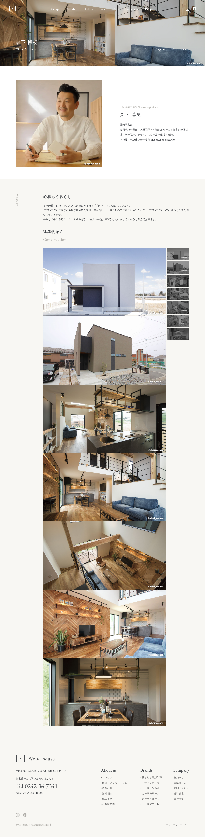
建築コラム (180, 782)
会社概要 (179, 798)
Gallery (89, 9)
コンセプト (108, 777)
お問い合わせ (181, 788)
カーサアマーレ (150, 804)
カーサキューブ (150, 798)
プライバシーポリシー (177, 825)
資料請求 (179, 793)
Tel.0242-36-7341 (37, 786)
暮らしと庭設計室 (152, 777)
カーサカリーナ (150, 793)
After (117, 9)
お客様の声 (108, 804)
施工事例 (107, 798)
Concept (55, 9)
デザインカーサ (150, 782)
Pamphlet (150, 9)
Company (132, 9)
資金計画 (107, 788)
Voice (103, 9)
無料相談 (107, 793)
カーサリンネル (150, 788)
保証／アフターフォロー (116, 782)
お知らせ (179, 777)
